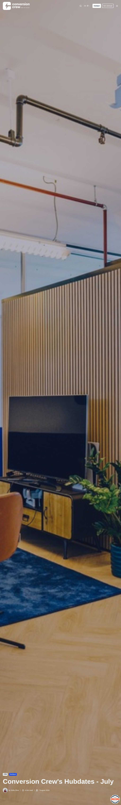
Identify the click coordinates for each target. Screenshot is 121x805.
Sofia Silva (15, 790)
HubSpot (13, 774)
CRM (5, 774)
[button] (80, 6)
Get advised (107, 6)
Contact (97, 6)
